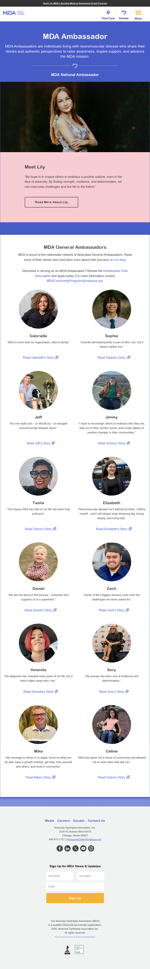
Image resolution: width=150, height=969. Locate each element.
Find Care (108, 14)
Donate (124, 14)
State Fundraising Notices (87, 937)
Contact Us (96, 820)
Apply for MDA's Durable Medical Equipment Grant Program (75, 3)
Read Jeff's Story (41, 443)
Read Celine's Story (114, 777)
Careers (63, 820)
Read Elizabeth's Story (114, 529)
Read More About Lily (51, 202)
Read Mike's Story (41, 777)
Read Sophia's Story (114, 357)
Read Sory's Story (114, 691)
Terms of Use (70, 937)
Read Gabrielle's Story (41, 357)
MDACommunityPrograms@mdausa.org (75, 280)
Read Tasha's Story (41, 529)
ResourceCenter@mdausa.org (84, 839)
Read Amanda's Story (41, 691)
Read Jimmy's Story (114, 443)
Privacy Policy (59, 937)
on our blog (117, 259)
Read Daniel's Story (41, 610)
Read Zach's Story (114, 610)
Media (49, 820)
